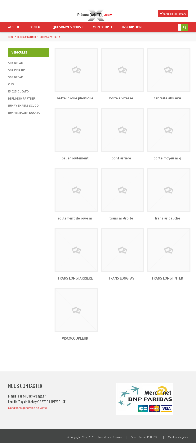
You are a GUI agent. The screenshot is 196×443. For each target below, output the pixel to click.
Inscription (131, 27)
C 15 (11, 84)
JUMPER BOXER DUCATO (24, 113)
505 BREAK (15, 77)
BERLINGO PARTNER (26, 37)
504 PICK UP (16, 70)
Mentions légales (178, 437)
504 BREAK (15, 63)
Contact (36, 27)
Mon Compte (103, 27)
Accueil (14, 27)
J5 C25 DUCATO (18, 91)
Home (10, 37)
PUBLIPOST (153, 437)
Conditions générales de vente (27, 407)
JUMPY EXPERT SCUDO (23, 105)
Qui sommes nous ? (68, 27)
